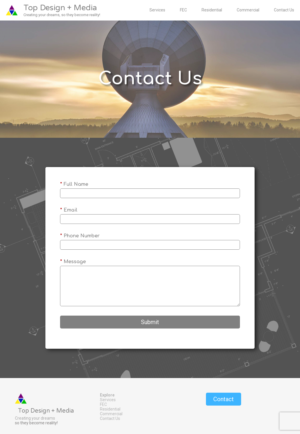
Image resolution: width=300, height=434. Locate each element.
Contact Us (284, 10)
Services (157, 10)
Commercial (248, 10)
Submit (150, 322)
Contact (223, 399)
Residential (212, 10)
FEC (183, 10)
